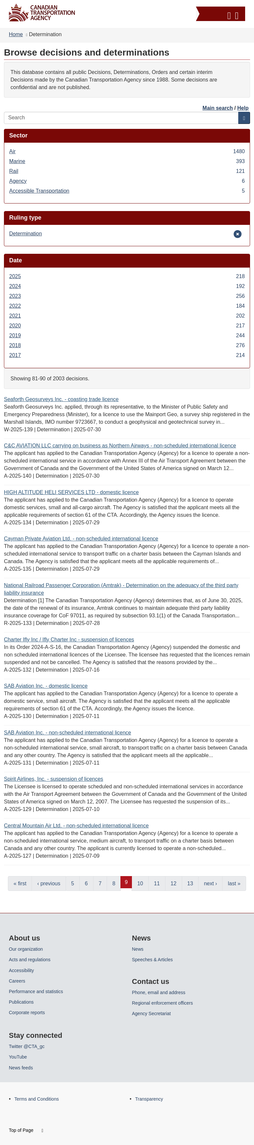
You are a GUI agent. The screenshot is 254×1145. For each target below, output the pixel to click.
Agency (127, 181)
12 (174, 883)
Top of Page (26, 1130)
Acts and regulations (30, 959)
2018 (127, 345)
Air (127, 151)
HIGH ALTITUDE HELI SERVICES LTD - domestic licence (71, 492)
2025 (127, 276)
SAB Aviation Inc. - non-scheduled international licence (67, 732)
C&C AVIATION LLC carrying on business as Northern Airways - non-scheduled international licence (120, 445)
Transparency (149, 1099)
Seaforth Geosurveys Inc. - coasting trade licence (61, 399)
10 (140, 883)
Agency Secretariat (151, 1013)
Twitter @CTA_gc (27, 1046)
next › (210, 883)
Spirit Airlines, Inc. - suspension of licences (53, 779)
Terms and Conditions (36, 1099)
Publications (21, 1002)
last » (234, 883)
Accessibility (21, 970)
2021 (127, 316)
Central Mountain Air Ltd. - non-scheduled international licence (76, 825)
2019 (127, 335)
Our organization (26, 949)
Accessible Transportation (127, 191)
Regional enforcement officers (162, 1003)
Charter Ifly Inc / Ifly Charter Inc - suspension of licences (69, 639)
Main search (217, 108)
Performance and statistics (36, 991)
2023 (127, 296)
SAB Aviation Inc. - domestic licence (46, 686)
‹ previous (48, 883)
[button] (221, 15)
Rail (127, 171)
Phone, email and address (158, 992)
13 (190, 883)
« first (19, 883)
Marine (127, 161)
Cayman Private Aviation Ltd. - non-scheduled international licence (81, 538)
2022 (127, 306)
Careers (17, 981)
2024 (127, 286)
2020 (127, 325)
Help (243, 108)
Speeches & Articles (152, 959)
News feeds (21, 1067)
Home (16, 34)
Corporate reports (27, 1012)
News (137, 949)
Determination (25, 233)
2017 (127, 355)
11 (157, 883)
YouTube (18, 1057)
